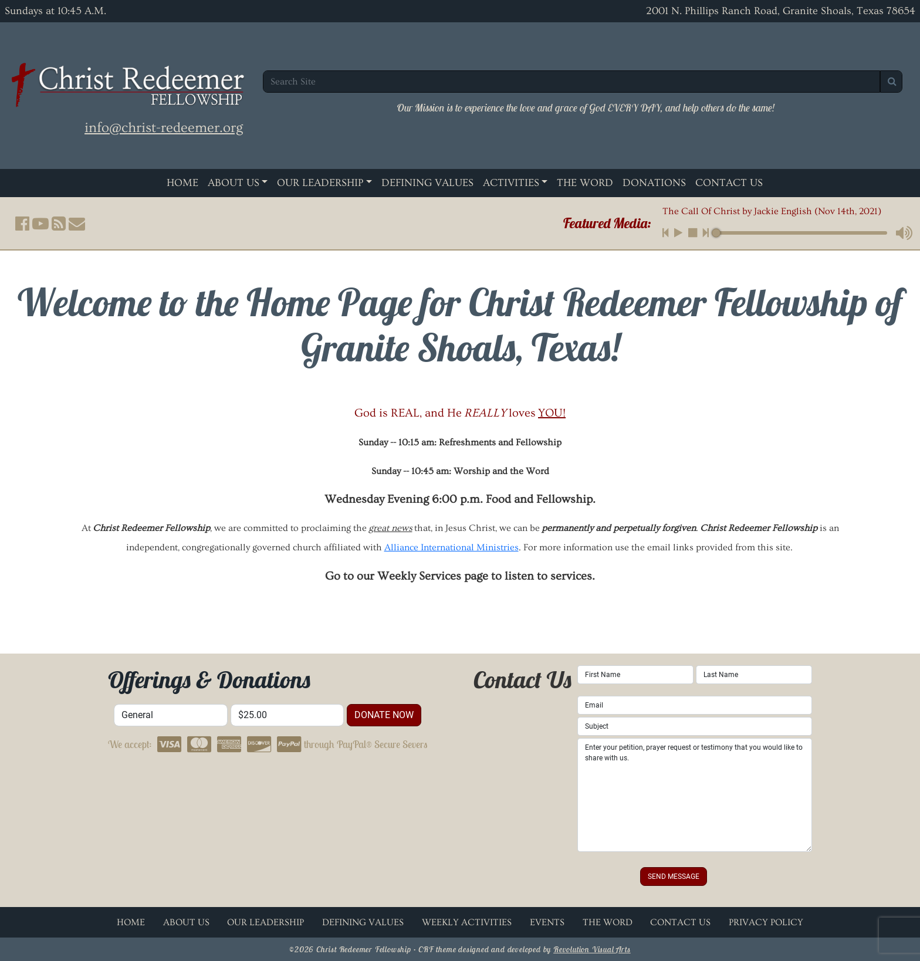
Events (547, 922)
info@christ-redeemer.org (163, 128)
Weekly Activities (467, 922)
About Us (233, 183)
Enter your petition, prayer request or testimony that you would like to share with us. (694, 795)
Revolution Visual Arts (592, 949)
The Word (585, 183)
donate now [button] (384, 714)
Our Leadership (320, 183)
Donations (654, 183)
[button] (22, 223)
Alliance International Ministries (451, 547)
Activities (511, 183)
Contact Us (729, 183)
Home (182, 183)
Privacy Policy (766, 922)
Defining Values (427, 183)
